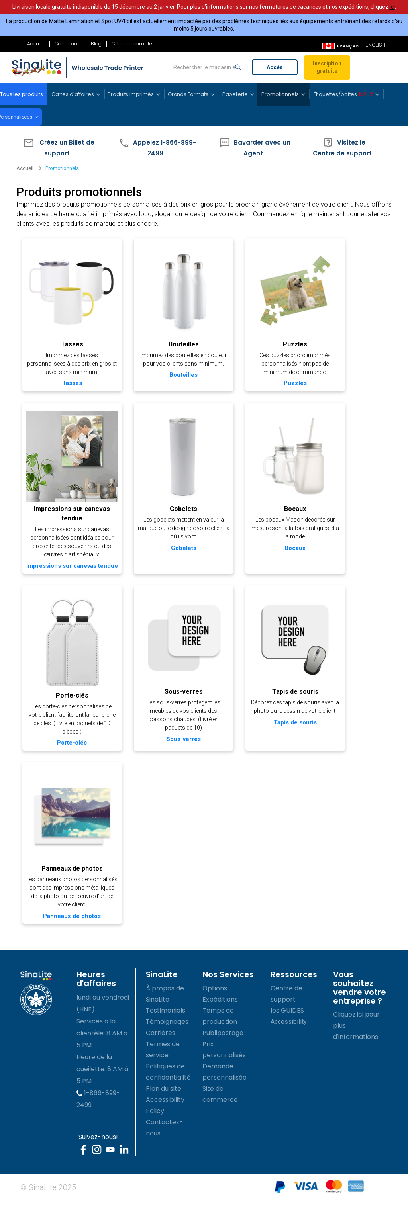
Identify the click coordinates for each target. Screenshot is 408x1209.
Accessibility (289, 1030)
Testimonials (165, 1019)
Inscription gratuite (327, 67)
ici (392, 7)
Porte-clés (71, 698)
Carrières (160, 1041)
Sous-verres (180, 694)
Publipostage (222, 1041)
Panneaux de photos (71, 869)
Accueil (36, 44)
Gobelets (180, 505)
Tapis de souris (290, 694)
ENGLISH (375, 45)
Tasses (71, 342)
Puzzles (290, 342)
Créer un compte (132, 44)
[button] (57, 146)
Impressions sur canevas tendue (71, 566)
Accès (275, 67)
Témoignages (167, 1030)
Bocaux (290, 505)
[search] (203, 67)
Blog (96, 44)
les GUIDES (287, 1019)
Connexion (68, 44)
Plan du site (163, 1097)
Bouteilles (180, 342)
